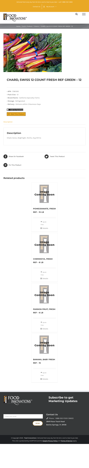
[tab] (44, 122)
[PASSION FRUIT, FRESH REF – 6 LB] (44, 294)
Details (45, 228)
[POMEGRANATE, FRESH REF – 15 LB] (44, 194)
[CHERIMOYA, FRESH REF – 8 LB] (44, 244)
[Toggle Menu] (84, 14)
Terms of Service (66, 441)
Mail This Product (16, 114)
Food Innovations (30, 438)
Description (8, 122)
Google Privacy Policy (50, 441)
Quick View (43, 223)
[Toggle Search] (76, 14)
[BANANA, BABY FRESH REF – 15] (44, 345)
